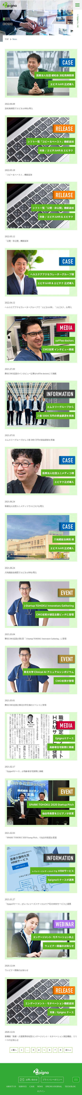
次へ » (68, 1050)
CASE (32, 1086)
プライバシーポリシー (52, 1080)
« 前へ (14, 1050)
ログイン (41, 1091)
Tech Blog (70, 1086)
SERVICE (23, 1086)
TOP (6, 39)
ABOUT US (11, 1086)
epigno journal (54, 1086)
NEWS (40, 1086)
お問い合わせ (28, 1080)
